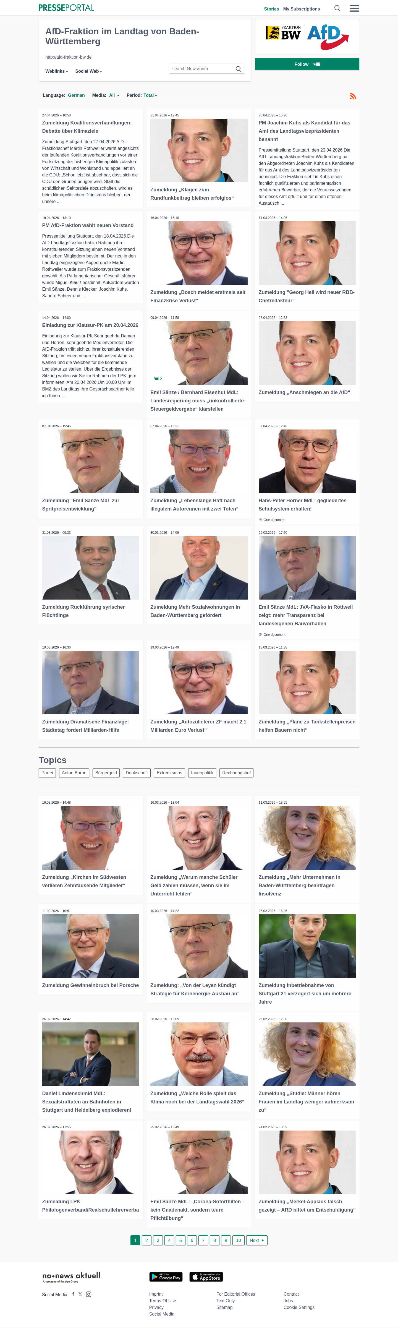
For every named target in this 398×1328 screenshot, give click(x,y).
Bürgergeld (110, 775)
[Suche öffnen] (337, 8)
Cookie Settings (299, 1308)
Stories (271, 9)
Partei (48, 775)
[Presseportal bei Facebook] (72, 1295)
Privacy (156, 1308)
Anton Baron (76, 775)
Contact (291, 1294)
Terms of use (162, 1301)
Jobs (288, 1301)
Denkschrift (143, 775)
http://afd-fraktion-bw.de (68, 57)
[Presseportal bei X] (79, 1295)
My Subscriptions (301, 9)
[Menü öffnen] (354, 8)
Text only (225, 1301)
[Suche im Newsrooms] (207, 69)
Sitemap (224, 1308)
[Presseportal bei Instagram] (87, 1294)
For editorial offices (235, 1294)
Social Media (162, 1314)
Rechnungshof (247, 775)
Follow (307, 65)
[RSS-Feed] (353, 96)
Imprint (156, 1294)
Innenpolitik (211, 775)
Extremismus (177, 775)
